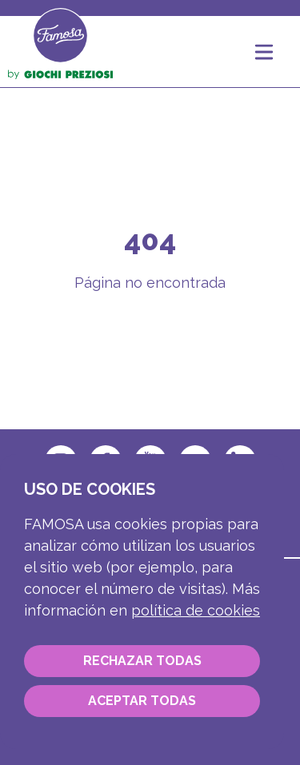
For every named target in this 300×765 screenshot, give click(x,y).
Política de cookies (195, 610)
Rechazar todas (142, 660)
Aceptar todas (142, 700)
